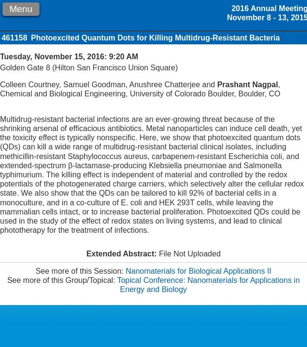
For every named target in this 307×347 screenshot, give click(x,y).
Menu (20, 9)
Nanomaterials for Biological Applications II (198, 271)
